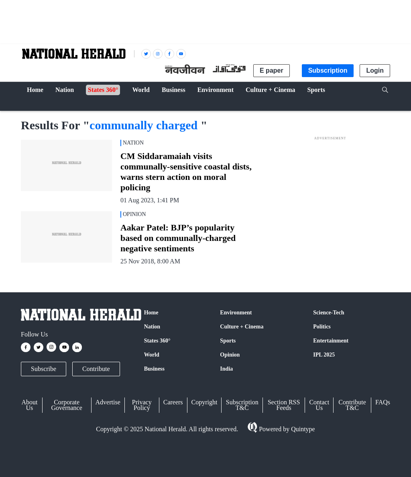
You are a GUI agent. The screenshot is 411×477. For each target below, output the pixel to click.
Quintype (302, 429)
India (226, 369)
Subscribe (43, 368)
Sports (228, 341)
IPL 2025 (324, 355)
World (151, 355)
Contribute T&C (352, 405)
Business (154, 369)
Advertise (108, 402)
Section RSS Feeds (284, 405)
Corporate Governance (66, 405)
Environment (236, 313)
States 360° (157, 341)
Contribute (96, 368)
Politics (322, 327)
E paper (271, 70)
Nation (152, 327)
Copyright (204, 402)
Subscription (328, 70)
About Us (29, 405)
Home (151, 313)
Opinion (230, 355)
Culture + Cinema (241, 327)
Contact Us (319, 405)
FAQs (382, 402)
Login (375, 70)
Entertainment (330, 341)
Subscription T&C (242, 405)
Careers (173, 402)
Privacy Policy (142, 405)
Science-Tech (328, 313)
